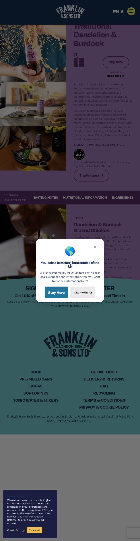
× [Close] (95, 246)
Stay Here (56, 292)
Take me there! (82, 292)
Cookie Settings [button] (16, 530)
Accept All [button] (34, 530)
